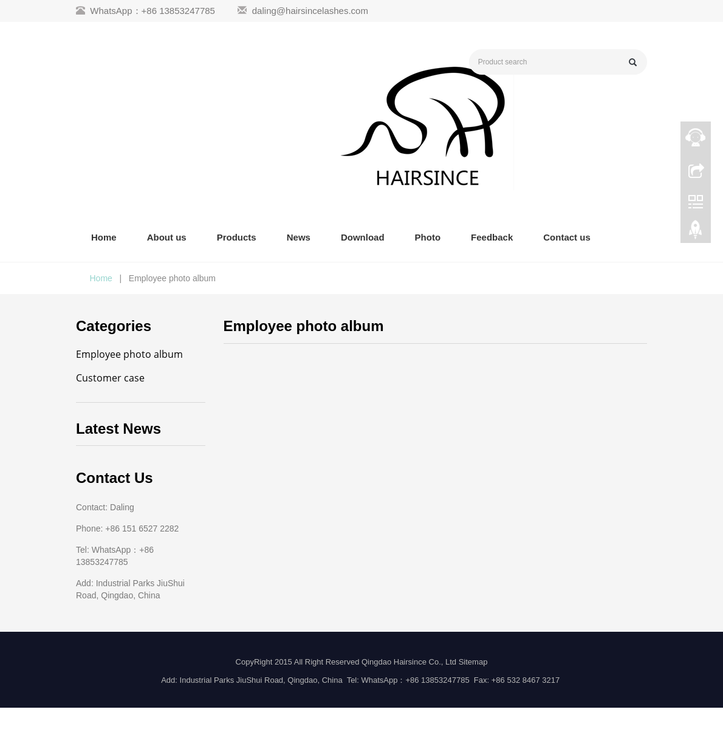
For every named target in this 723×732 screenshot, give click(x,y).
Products (236, 237)
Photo (428, 237)
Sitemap (473, 661)
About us (167, 237)
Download (363, 237)
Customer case (110, 378)
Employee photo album (129, 354)
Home (104, 237)
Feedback (492, 237)
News (298, 237)
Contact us (567, 237)
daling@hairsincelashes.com (310, 10)
